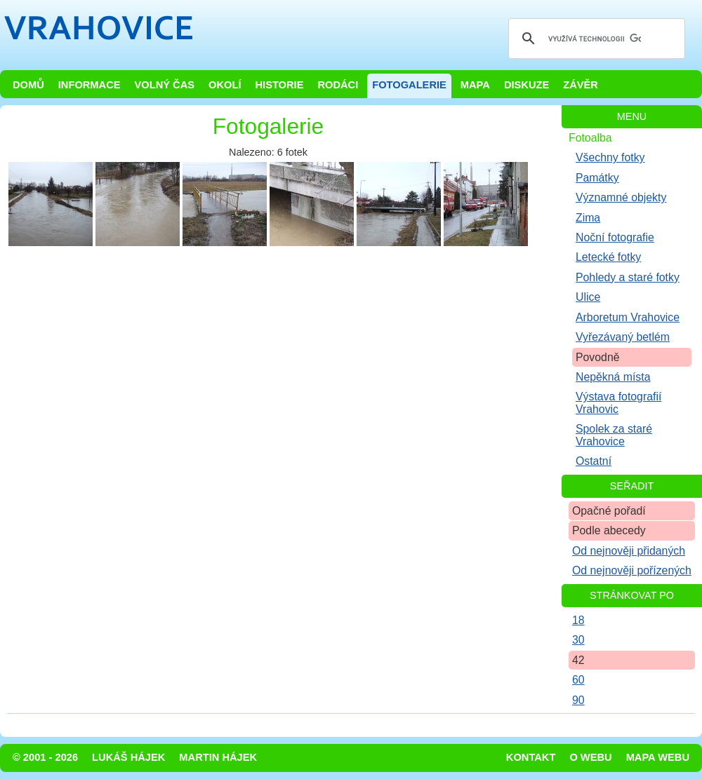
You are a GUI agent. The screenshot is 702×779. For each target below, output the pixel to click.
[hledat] (594, 38)
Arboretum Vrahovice (628, 317)
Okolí (224, 84)
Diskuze (526, 84)
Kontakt (531, 757)
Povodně (598, 357)
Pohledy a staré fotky (628, 277)
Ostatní (593, 461)
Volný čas (165, 84)
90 (578, 700)
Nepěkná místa (613, 377)
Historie (279, 84)
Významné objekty (621, 197)
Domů (28, 84)
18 (578, 620)
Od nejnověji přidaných (628, 551)
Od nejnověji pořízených (631, 570)
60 (578, 680)
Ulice (588, 297)
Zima (588, 218)
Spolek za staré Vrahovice (614, 435)
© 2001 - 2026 (45, 757)
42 (578, 660)
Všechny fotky (610, 157)
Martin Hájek (218, 757)
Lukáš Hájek (128, 757)
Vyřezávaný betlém (623, 337)
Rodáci (337, 84)
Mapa (475, 84)
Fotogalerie (409, 84)
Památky (597, 178)
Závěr (580, 84)
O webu (590, 757)
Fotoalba (590, 138)
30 (578, 640)
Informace (89, 84)
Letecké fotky (608, 257)
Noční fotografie (615, 237)
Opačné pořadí (609, 511)
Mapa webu (657, 757)
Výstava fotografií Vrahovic (618, 402)
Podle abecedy (609, 530)
